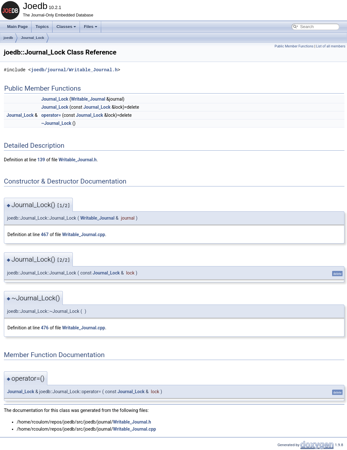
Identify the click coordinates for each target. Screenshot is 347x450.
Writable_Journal (88, 99)
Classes (66, 26)
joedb (8, 38)
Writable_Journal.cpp (83, 234)
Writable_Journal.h (78, 159)
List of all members (330, 46)
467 (45, 234)
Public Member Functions (294, 46)
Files (90, 26)
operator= (51, 115)
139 (41, 159)
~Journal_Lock (56, 123)
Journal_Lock (32, 38)
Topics (42, 26)
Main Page (17, 26)
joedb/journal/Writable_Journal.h (74, 70)
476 (45, 327)
